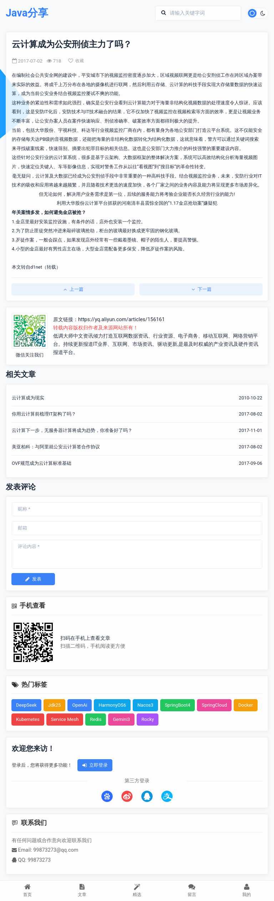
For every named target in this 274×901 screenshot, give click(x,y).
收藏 (76, 60)
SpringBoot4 (178, 705)
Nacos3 (145, 705)
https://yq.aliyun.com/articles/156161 (121, 320)
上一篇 (72, 289)
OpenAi (79, 705)
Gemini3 (121, 719)
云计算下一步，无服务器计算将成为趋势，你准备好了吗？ (72, 430)
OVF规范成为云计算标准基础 (41, 463)
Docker (245, 705)
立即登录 (95, 765)
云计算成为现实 (28, 397)
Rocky (147, 719)
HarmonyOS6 (112, 705)
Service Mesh (65, 719)
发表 (33, 579)
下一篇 (201, 289)
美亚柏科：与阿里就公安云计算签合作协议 (56, 446)
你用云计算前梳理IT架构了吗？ (44, 414)
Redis (95, 719)
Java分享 (27, 13)
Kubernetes (28, 719)
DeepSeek (26, 705)
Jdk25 (54, 705)
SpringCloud (214, 705)
